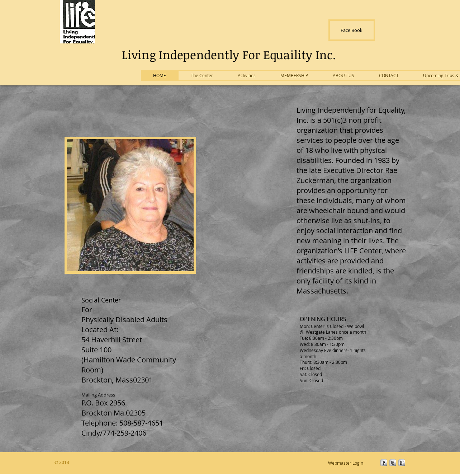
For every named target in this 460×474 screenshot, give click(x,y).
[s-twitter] (392, 462)
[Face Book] (351, 30)
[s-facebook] (383, 462)
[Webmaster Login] (345, 462)
